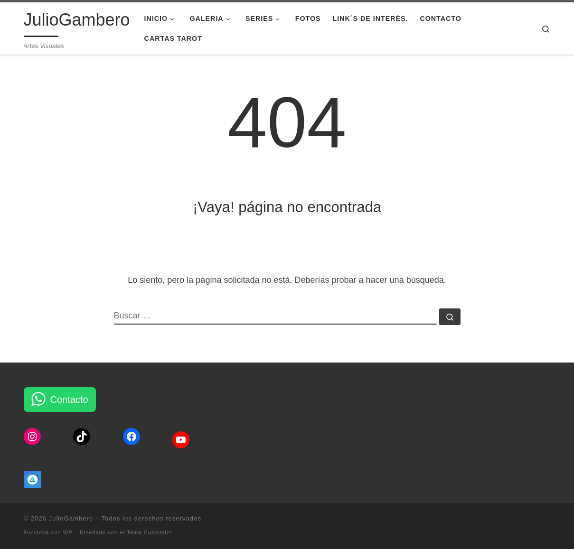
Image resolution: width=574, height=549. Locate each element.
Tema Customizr (149, 532)
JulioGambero (71, 518)
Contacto (69, 399)
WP (68, 532)
